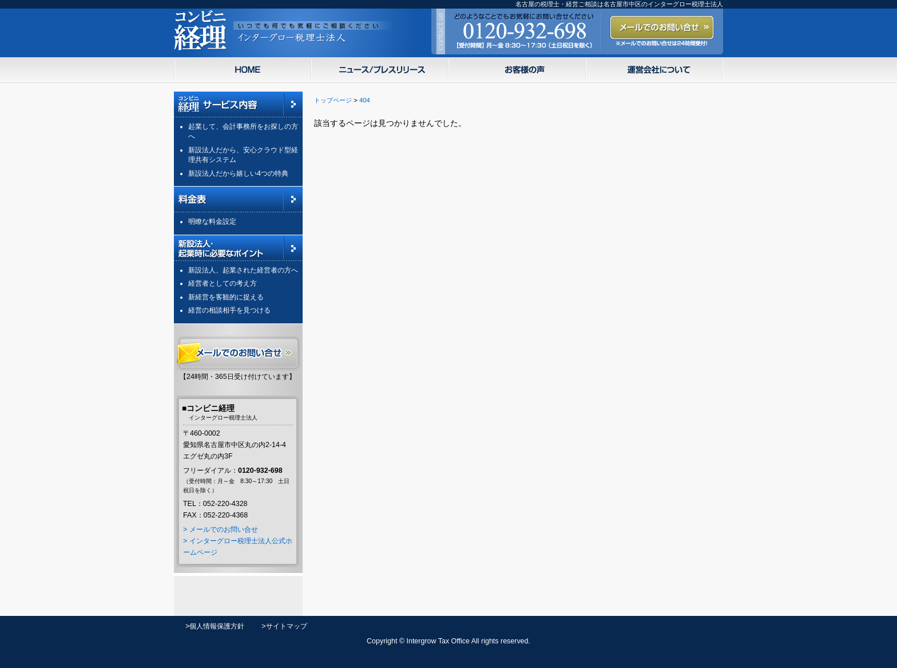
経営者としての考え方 (222, 283)
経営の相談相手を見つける (229, 310)
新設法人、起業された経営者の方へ (243, 270)
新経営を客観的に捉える (226, 297)
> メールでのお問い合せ (220, 529)
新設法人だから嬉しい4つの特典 (238, 173)
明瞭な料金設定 (212, 222)
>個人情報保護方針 (214, 626)
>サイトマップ (284, 626)
